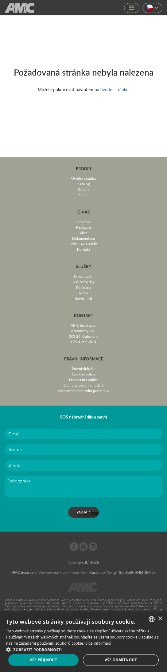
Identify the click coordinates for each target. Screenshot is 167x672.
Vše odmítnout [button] (121, 659)
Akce (83, 232)
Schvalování (83, 276)
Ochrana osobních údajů (84, 385)
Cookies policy (83, 373)
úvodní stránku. (115, 89)
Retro (83, 292)
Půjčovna (83, 287)
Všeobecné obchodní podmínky (83, 390)
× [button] (160, 618)
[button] (83, 649)
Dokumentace (83, 238)
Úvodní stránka (83, 178)
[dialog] (83, 641)
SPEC (83, 194)
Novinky (83, 221)
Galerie (83, 189)
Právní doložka (83, 368)
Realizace (83, 227)
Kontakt (83, 249)
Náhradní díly (84, 281)
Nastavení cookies (83, 379)
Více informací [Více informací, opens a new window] (98, 643)
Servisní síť (83, 298)
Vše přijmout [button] (43, 659)
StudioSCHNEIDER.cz (137, 572)
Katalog (83, 183)
